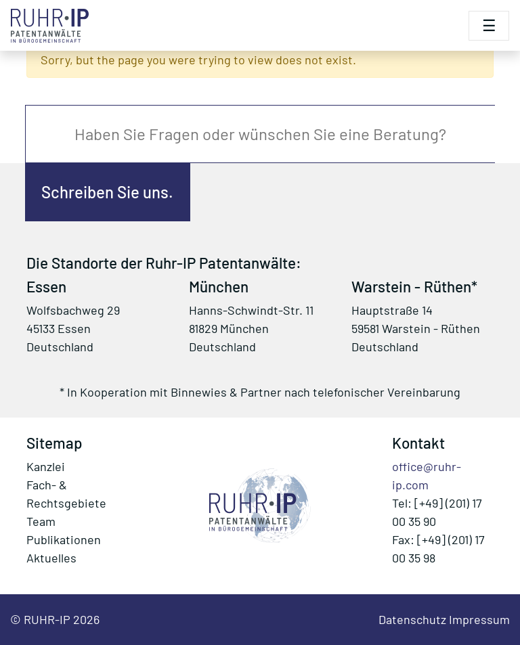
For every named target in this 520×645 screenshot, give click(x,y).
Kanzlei (45, 466)
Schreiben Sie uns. (107, 192)
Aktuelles (51, 557)
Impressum (479, 619)
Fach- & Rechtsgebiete (66, 493)
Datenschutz (412, 619)
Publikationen (63, 539)
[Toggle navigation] (489, 26)
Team (41, 521)
